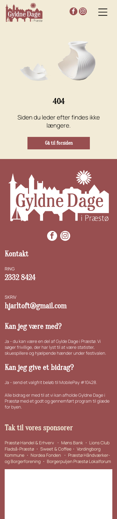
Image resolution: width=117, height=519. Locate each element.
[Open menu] (102, 12)
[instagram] (83, 12)
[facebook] (73, 12)
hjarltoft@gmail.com (35, 306)
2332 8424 (20, 278)
